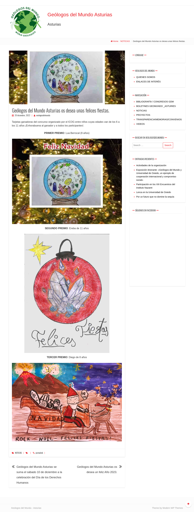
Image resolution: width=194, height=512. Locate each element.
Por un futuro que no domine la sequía (155, 196)
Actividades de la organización (151, 165)
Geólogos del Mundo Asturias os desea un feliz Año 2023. (97, 469)
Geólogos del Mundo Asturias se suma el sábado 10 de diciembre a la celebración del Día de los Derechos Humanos (39, 474)
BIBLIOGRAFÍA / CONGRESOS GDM (155, 101)
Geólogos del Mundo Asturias (80, 14)
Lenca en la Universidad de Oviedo (153, 192)
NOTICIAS (125, 41)
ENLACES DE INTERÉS (148, 81)
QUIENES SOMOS (145, 77)
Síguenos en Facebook (145, 210)
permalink (39, 452)
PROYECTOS (143, 115)
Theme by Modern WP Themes (167, 508)
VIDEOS (140, 124)
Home (115, 41)
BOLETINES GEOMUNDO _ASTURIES (156, 106)
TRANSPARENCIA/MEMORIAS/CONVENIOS (159, 119)
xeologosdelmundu (43, 115)
